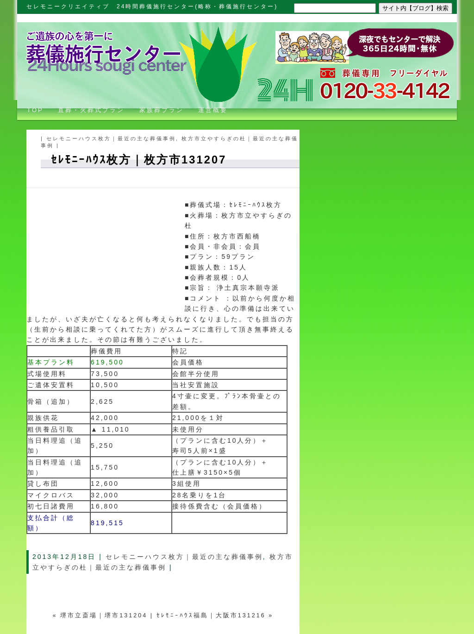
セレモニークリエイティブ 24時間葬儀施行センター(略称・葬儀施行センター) (152, 6)
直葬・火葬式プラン (91, 110)
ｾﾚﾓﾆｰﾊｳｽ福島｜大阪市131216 (211, 615)
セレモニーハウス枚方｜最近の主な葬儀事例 (111, 138)
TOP (31, 110)
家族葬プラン (161, 110)
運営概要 (213, 110)
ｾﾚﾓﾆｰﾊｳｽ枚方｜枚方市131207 (138, 159)
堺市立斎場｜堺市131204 (103, 615)
